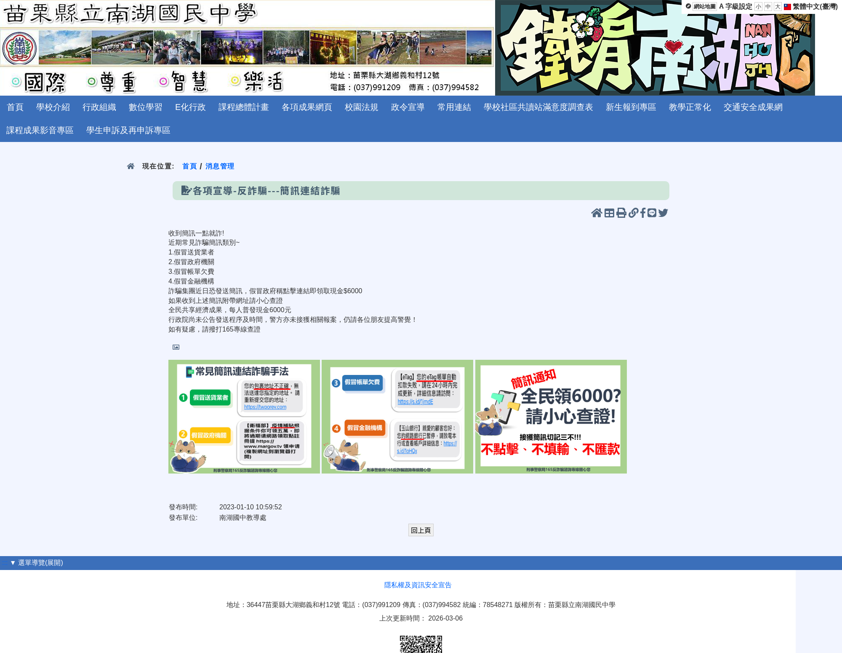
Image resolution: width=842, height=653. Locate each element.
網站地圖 (705, 6)
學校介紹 (53, 107)
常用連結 (454, 107)
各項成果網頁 (307, 107)
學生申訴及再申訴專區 (128, 130)
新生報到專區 (631, 107)
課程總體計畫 (243, 107)
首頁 (15, 107)
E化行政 (190, 107)
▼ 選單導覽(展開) (36, 562)
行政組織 (99, 107)
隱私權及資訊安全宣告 (418, 585)
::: (5, 562)
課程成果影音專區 (40, 130)
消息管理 (220, 166)
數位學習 (146, 107)
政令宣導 (408, 107)
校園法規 (361, 107)
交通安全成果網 (753, 107)
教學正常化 (690, 107)
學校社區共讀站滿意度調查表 (538, 107)
